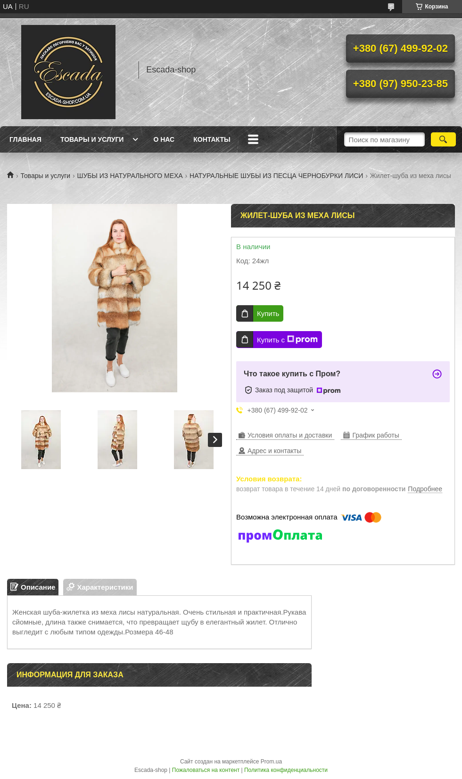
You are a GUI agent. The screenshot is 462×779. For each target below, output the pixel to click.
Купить (268, 313)
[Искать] (443, 139)
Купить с (287, 339)
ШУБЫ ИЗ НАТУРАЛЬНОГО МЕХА (130, 175)
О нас (163, 139)
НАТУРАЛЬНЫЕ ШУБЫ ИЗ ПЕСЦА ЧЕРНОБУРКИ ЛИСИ (276, 175)
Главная (25, 139)
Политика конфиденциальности (286, 770)
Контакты (211, 139)
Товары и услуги (92, 139)
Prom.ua (271, 761)
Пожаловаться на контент (205, 770)
